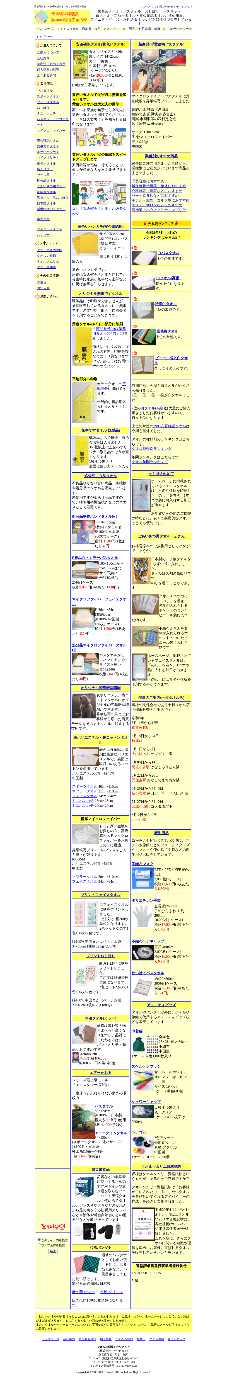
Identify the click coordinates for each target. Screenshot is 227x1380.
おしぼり (43, 107)
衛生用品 (128, 29)
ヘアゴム (139, 1132)
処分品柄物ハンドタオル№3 (94, 516)
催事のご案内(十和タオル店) (161, 698)
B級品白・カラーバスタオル (95, 558)
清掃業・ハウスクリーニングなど (159, 210)
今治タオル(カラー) (100, 1018)
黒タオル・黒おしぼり (53, 197)
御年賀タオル (46, 192)
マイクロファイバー (51, 130)
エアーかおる (100, 1073)
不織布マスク (142, 864)
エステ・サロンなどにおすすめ (157, 205)
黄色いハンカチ (181, 29)
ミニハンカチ (46, 113)
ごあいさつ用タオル (51, 186)
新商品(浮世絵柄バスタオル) (161, 44)
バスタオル (45, 29)
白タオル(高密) (168, 278)
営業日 (41, 282)
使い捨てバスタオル (148, 973)
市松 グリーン (111, 1292)
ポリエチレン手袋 (146, 900)
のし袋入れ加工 (161, 474)
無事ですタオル (48, 146)
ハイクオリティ (48, 157)
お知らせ (43, 288)
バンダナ (43, 235)
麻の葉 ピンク (83, 1292)
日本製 (87, 29)
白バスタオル (168, 253)
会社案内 (43, 58)
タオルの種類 (46, 256)
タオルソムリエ (48, 261)
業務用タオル (46, 163)
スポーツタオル (48, 96)
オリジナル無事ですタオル (100, 294)
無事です (160, 29)
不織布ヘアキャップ (148, 941)
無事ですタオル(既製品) (100, 430)
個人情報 (106, 1339)
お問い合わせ (165, 6)
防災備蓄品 (101, 1169)
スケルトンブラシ (146, 1066)
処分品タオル (46, 180)
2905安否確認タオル (169, 426)
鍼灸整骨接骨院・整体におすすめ (159, 186)
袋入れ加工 (45, 169)
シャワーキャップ (146, 1102)
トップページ (146, 6)
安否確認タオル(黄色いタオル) (101, 44)
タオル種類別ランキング (151, 449)
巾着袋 (137, 1031)
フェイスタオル (68, 29)
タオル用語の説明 (49, 250)
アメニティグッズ (49, 229)
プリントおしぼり (100, 956)
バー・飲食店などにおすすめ (155, 195)
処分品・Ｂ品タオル (100, 476)
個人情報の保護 (48, 69)
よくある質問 (46, 75)
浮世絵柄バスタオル (51, 209)
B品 (97, 29)
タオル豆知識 (46, 267)
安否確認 (144, 29)
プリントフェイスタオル (101, 895)
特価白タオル (166, 304)
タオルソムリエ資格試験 (161, 1167)
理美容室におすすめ (148, 181)
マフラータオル (84, 791)
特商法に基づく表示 (51, 64)
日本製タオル (46, 203)
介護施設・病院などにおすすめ (157, 191)
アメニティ (111, 29)
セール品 (43, 175)
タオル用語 (156, 1339)
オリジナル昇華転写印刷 (101, 688)
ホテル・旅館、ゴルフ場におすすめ (161, 200)
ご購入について (48, 52)
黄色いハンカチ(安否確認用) (101, 226)
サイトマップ (184, 6)
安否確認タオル (48, 140)
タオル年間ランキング (150, 462)
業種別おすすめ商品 (161, 156)
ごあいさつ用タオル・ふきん (161, 536)
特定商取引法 (87, 1339)
